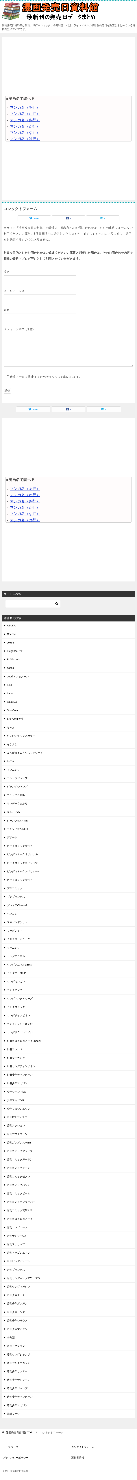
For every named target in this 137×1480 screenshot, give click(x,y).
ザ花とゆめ (13, 812)
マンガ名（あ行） (25, 107)
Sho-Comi (12, 710)
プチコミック (14, 888)
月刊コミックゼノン (18, 1176)
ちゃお (11, 727)
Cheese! (11, 634)
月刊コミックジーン (18, 1167)
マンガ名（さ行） (25, 120)
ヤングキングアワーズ (20, 998)
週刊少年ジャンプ (17, 1388)
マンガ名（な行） (25, 132)
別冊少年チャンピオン (20, 1074)
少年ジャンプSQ (16, 1091)
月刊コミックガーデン (20, 1159)
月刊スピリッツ (16, 1244)
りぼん (11, 761)
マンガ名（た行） (25, 126)
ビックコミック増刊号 (20, 845)
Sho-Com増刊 (15, 718)
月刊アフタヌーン (17, 1134)
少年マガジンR (15, 1100)
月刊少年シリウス (17, 1320)
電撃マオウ (13, 1413)
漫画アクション (16, 1345)
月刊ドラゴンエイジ (18, 1252)
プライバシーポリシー (15, 1457)
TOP (19, 1432)
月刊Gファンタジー (18, 1117)
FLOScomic (13, 659)
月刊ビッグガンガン (18, 1261)
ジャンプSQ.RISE (17, 820)
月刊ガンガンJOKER (19, 1142)
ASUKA (11, 625)
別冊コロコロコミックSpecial (24, 1040)
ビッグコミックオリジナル (22, 854)
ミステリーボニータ (18, 939)
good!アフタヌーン (18, 676)
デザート (12, 837)
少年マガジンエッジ (18, 1108)
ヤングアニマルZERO (19, 964)
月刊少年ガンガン (17, 1303)
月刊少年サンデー (17, 1312)
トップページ (10, 1447)
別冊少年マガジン (17, 1083)
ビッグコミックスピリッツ (22, 862)
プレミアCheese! (17, 905)
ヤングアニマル (16, 956)
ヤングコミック (16, 1007)
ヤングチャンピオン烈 (20, 1023)
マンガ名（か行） (25, 114)
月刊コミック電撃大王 (20, 1210)
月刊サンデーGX (16, 1235)
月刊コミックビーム (18, 1193)
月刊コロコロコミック (20, 1218)
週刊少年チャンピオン (20, 1396)
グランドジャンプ (17, 786)
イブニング (13, 769)
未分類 (11, 1337)
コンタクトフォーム (82, 1447)
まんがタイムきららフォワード (25, 752)
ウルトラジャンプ (17, 778)
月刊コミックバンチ (18, 1184)
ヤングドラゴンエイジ (20, 1032)
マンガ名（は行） (25, 139)
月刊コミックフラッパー (21, 1201)
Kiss (9, 684)
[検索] (32, 604)
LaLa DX (12, 701)
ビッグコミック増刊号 (20, 879)
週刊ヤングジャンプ (18, 1354)
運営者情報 (77, 1457)
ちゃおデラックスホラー (21, 735)
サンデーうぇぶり (17, 803)
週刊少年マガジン (17, 1405)
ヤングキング (14, 989)
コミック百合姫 (16, 795)
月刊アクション (16, 1125)
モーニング (13, 947)
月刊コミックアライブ (20, 1151)
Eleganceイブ (15, 651)
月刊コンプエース (17, 1227)
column (11, 642)
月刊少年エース (16, 1295)
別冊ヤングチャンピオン (21, 1066)
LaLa (10, 693)
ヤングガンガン (16, 981)
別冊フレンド (14, 1049)
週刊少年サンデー (17, 1371)
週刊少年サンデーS (18, 1379)
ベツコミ (12, 913)
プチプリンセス (16, 896)
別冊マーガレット (17, 1057)
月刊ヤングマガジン (18, 1286)
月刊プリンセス (16, 1269)
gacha (10, 667)
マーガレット (14, 930)
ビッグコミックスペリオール (23, 871)
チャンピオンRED (17, 829)
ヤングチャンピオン (18, 1015)
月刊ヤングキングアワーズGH (24, 1278)
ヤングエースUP (16, 973)
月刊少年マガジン (17, 1329)
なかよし (12, 744)
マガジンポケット (17, 922)
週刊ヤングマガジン (18, 1362)
